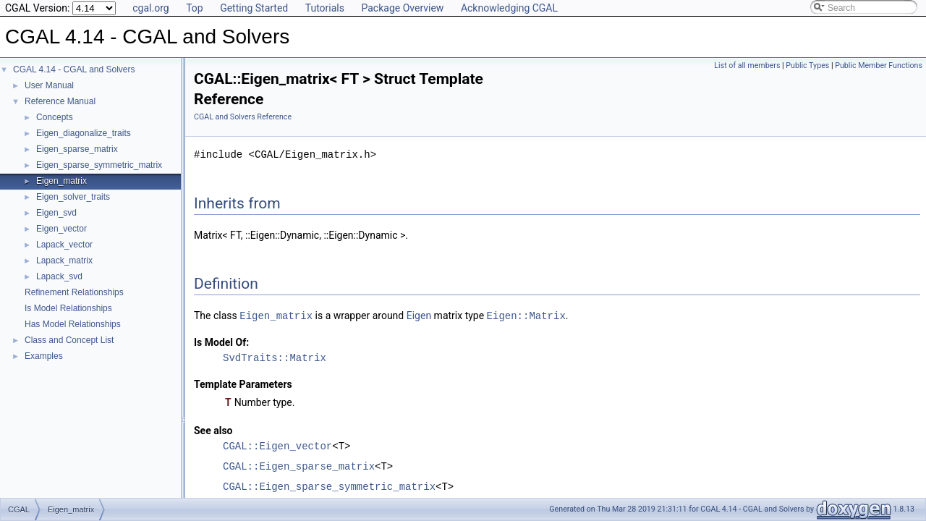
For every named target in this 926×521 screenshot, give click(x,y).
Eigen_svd (56, 213)
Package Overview (402, 8)
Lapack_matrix (64, 260)
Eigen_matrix (61, 181)
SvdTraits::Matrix (274, 357)
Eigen (419, 315)
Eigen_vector (61, 229)
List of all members (747, 65)
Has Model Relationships (73, 324)
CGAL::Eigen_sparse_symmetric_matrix (329, 486)
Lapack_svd (59, 276)
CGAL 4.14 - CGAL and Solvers (74, 69)
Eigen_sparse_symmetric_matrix (99, 165)
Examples (44, 356)
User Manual (49, 85)
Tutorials (324, 8)
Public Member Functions (878, 65)
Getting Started (254, 8)
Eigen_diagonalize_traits (83, 133)
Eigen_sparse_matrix (77, 149)
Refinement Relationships (74, 292)
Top (194, 8)
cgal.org (150, 8)
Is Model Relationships (68, 308)
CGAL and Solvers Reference (243, 117)
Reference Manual (60, 101)
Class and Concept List (69, 340)
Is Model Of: (221, 341)
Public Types (807, 65)
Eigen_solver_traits (73, 197)
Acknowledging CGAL (509, 8)
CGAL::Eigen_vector (277, 445)
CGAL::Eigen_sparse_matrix (299, 466)
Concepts (54, 117)
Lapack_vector (64, 245)
